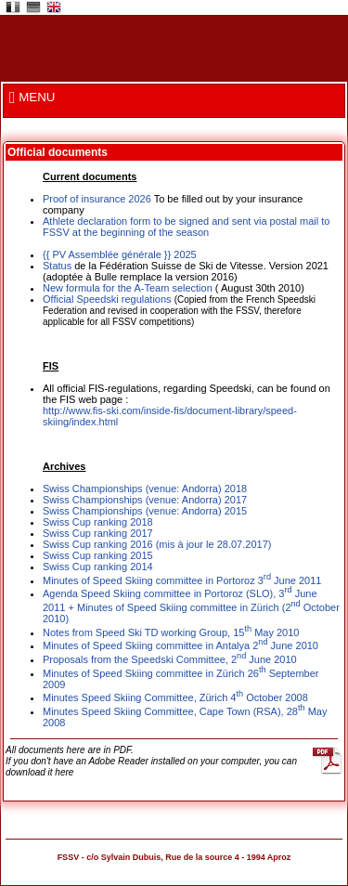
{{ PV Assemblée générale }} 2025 (120, 254)
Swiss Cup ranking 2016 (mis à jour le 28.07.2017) (157, 544)
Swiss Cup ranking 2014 (98, 566)
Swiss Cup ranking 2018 (98, 522)
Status (57, 265)
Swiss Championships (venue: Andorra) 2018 (145, 488)
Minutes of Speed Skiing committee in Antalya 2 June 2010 (180, 645)
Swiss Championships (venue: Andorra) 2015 (145, 510)
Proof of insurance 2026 (97, 198)
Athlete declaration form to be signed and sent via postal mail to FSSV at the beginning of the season (186, 226)
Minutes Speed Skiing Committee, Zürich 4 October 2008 (175, 697)
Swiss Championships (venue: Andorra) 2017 (145, 499)
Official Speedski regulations (108, 299)
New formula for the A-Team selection (128, 287)
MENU (32, 97)
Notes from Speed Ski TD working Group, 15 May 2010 (171, 632)
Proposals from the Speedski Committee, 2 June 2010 (170, 659)
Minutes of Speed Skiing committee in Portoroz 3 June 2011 (182, 580)
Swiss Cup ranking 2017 (98, 533)
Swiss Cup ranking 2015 (98, 555)
